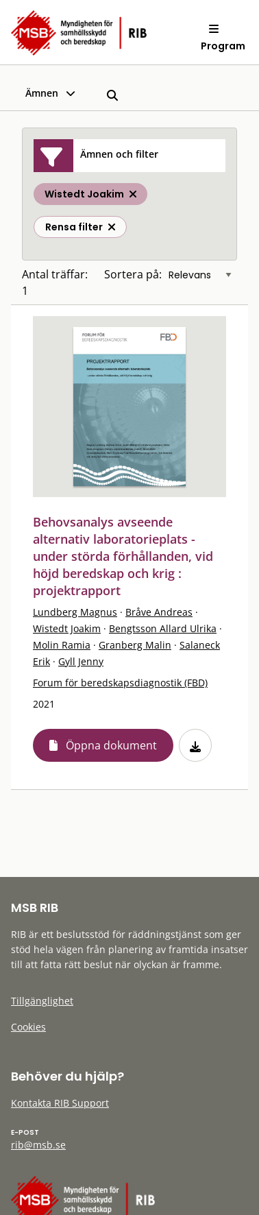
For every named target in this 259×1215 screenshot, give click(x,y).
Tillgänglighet (42, 1000)
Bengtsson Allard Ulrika (163, 628)
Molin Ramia (61, 644)
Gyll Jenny (80, 661)
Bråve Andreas (159, 611)
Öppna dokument (111, 745)
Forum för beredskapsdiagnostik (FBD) (120, 682)
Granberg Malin (135, 644)
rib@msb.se (38, 1144)
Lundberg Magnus (75, 611)
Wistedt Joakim (67, 628)
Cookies (28, 1026)
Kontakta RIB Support (60, 1102)
